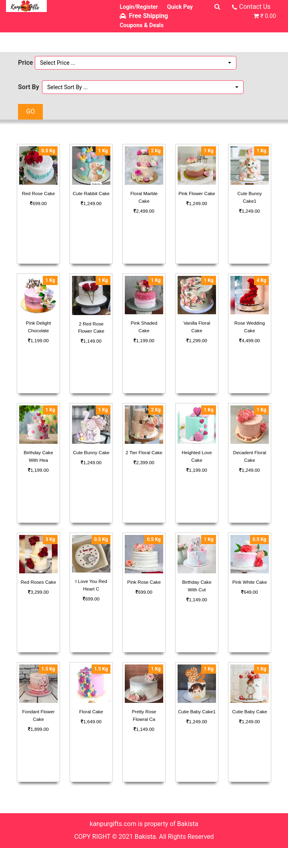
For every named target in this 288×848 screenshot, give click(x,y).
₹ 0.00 (268, 16)
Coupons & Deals (142, 25)
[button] (135, 63)
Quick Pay (180, 7)
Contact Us (255, 6)
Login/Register (139, 7)
